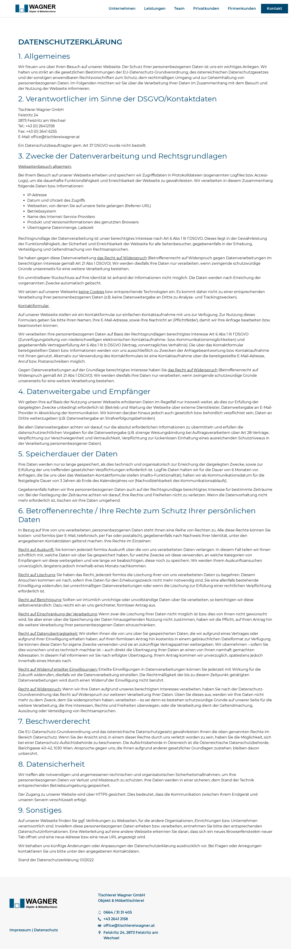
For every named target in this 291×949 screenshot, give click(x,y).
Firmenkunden (242, 8)
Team (179, 8)
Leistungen (155, 8)
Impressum (20, 930)
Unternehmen (122, 8)
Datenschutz (46, 930)
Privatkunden (206, 8)
